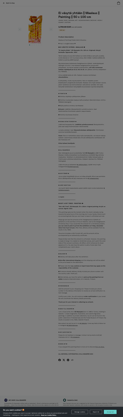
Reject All (96, 413)
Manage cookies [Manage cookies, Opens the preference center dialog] (79, 413)
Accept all (110, 413)
